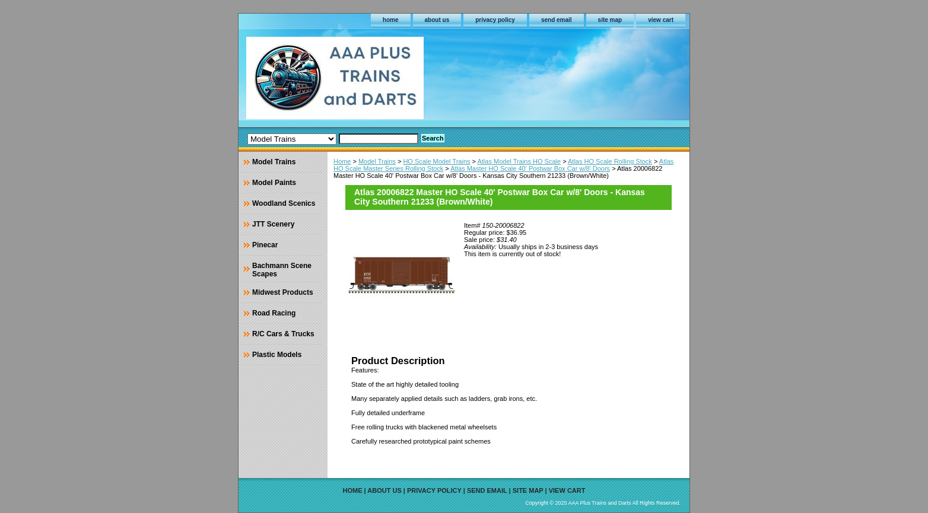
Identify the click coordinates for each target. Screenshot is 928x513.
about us (437, 20)
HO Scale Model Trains (436, 161)
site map (610, 20)
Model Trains (377, 161)
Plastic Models (276, 355)
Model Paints (274, 183)
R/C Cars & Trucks (283, 334)
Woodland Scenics (283, 203)
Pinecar (265, 245)
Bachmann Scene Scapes (282, 270)
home (391, 20)
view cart (660, 20)
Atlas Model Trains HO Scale (519, 161)
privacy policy (495, 20)
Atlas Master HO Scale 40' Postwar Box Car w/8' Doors (530, 168)
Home (342, 161)
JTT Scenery (273, 224)
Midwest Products (282, 292)
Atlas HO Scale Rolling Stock (610, 161)
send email (556, 20)
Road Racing (273, 313)
